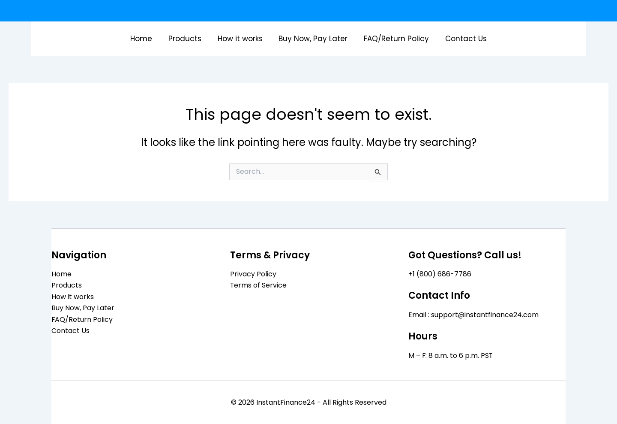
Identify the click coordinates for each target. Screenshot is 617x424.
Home (145, 38)
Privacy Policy (253, 274)
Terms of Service (258, 285)
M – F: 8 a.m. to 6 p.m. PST (451, 355)
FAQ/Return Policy (394, 38)
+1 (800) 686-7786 (439, 274)
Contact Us (462, 38)
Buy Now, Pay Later (312, 38)
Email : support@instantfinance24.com (473, 315)
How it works (241, 38)
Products (187, 38)
